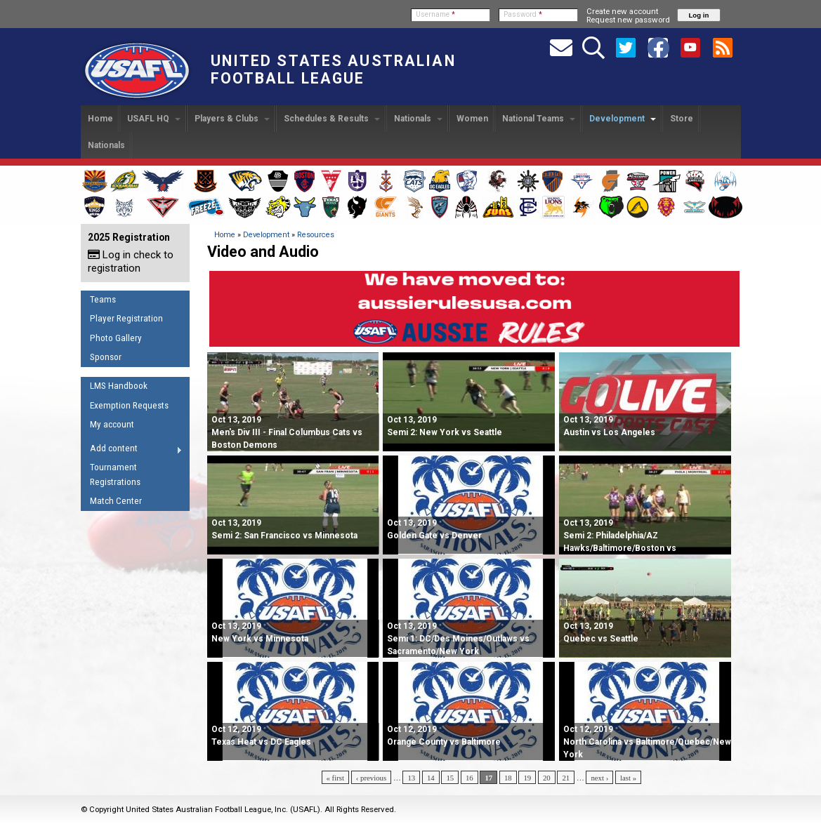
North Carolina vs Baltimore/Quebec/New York (647, 741)
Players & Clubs (232, 119)
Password (523, 14)
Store (681, 119)
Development (622, 119)
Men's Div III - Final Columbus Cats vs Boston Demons (286, 432)
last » (628, 777)
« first (336, 777)
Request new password (628, 20)
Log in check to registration (130, 261)
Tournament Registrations (115, 474)
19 (527, 777)
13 (411, 777)
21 (566, 777)
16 (469, 777)
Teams (103, 299)
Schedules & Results (332, 119)
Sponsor (105, 357)
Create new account (622, 11)
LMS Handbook (118, 385)
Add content (132, 450)
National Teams (538, 119)
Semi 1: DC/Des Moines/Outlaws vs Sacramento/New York (458, 638)
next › (599, 777)
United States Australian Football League (333, 69)
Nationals (418, 119)
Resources (315, 234)
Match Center (116, 501)
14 (431, 777)
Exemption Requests (129, 405)
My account (112, 424)
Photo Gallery (116, 338)
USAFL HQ (153, 119)
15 (450, 777)
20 (547, 777)
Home (100, 119)
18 (508, 777)
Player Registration (126, 318)
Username (435, 14)
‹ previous (371, 777)
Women (472, 119)
